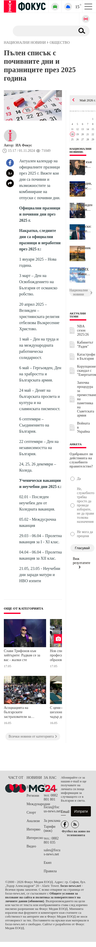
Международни (35, 804)
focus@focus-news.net (52, 809)
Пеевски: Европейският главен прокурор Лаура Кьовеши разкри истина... (85, 229)
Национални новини (80, 150)
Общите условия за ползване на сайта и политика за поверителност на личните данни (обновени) (42, 897)
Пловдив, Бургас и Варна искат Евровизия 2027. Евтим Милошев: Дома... (85, 186)
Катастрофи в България (86, 356)
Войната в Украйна (83, 427)
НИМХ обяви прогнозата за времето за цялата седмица (85, 272)
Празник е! (84, 250)
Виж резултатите (81, 563)
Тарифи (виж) (49, 829)
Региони (33, 795)
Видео (31, 846)
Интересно (35, 838)
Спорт (31, 812)
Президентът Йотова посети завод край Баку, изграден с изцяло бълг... (85, 207)
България (34, 787)
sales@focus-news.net (52, 852)
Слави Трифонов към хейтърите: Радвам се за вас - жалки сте (22, 655)
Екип (47, 863)
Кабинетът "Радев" (85, 344)
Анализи (33, 821)
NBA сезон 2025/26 (83, 330)
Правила (50, 871)
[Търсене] (42, 30)
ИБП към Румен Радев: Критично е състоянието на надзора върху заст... (85, 164)
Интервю (33, 829)
